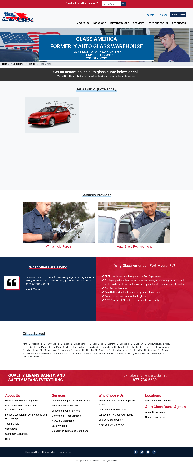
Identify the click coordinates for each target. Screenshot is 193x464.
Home (5, 63)
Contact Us (11, 428)
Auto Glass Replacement (134, 246)
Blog (7, 438)
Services (138, 23)
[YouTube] (148, 451)
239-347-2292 (96, 58)
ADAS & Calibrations (63, 420)
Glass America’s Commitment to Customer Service (22, 407)
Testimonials (12, 423)
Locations (99, 23)
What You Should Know (111, 424)
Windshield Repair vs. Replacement (71, 400)
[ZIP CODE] (111, 3)
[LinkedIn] (154, 451)
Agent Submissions (155, 412)
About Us (83, 23)
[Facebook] (136, 451)
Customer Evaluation (16, 433)
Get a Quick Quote (178, 14)
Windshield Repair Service (66, 410)
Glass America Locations (158, 400)
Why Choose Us (158, 23)
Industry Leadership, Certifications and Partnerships (26, 416)
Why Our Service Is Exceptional (21, 400)
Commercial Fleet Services (66, 415)
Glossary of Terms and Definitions (70, 430)
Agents (150, 15)
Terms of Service (64, 452)
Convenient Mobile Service (112, 409)
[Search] (123, 4)
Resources (179, 23)
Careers (162, 15)
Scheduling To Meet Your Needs (115, 414)
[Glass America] (18, 17)
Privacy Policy (49, 452)
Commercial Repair (155, 417)
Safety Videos (59, 425)
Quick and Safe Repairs (111, 419)
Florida (31, 63)
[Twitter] (142, 451)
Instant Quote (119, 23)
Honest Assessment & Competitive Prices (117, 402)
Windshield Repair (58, 246)
